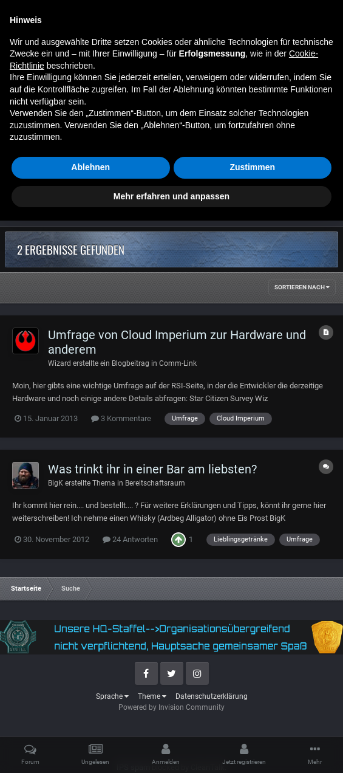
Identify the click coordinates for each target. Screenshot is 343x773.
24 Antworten (130, 539)
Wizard (59, 363)
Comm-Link (178, 363)
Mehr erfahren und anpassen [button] (171, 748)
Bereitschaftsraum (155, 483)
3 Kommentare (121, 418)
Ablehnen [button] (90, 719)
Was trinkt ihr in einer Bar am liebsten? (152, 469)
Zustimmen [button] (252, 719)
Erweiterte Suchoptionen (275, 191)
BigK (55, 483)
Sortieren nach (302, 287)
